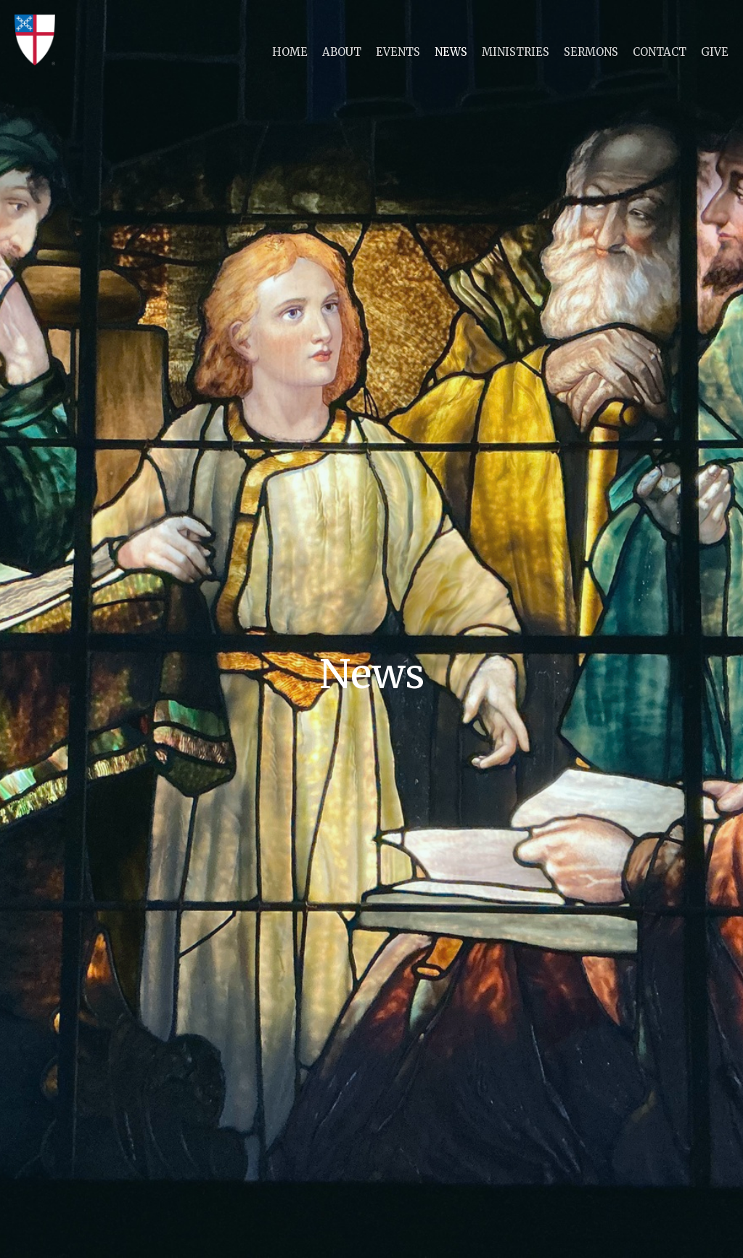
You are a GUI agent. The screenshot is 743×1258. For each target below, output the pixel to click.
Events (398, 52)
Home (290, 52)
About (341, 52)
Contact (659, 52)
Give (714, 52)
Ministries (515, 52)
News (451, 52)
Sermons (591, 52)
